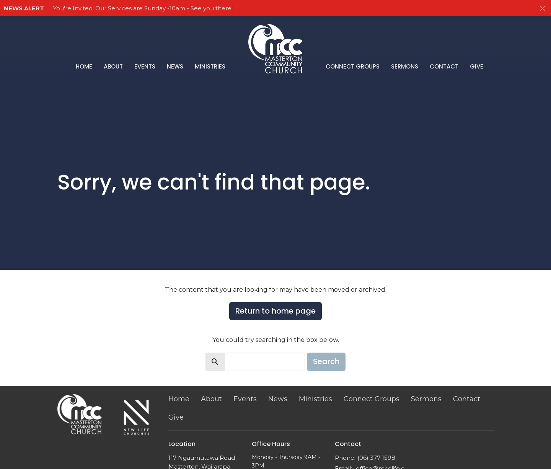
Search (326, 361)
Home (84, 66)
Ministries (210, 66)
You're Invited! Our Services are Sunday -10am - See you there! (143, 8)
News (175, 66)
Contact (444, 66)
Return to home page (275, 311)
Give (476, 66)
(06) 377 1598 (376, 457)
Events (144, 66)
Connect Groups (353, 66)
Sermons (404, 66)
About (113, 66)
